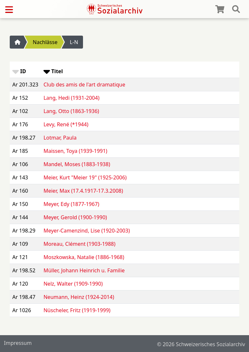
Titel (53, 71)
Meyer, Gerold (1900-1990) (75, 217)
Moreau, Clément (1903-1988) (79, 243)
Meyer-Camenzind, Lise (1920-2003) (86, 230)
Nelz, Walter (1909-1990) (72, 283)
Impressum (18, 342)
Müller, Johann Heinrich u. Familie (83, 270)
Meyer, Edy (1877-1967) (71, 204)
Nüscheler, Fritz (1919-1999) (76, 310)
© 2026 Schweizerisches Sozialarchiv (201, 344)
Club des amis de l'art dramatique (84, 84)
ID (19, 71)
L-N (74, 42)
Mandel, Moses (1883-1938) (76, 164)
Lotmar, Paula (60, 137)
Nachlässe (45, 42)
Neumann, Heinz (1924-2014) (78, 297)
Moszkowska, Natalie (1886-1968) (83, 257)
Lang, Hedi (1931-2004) (71, 97)
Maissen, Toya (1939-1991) (75, 150)
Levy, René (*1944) (65, 124)
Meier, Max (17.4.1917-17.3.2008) (83, 190)
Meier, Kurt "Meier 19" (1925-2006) (84, 177)
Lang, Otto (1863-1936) (71, 111)
